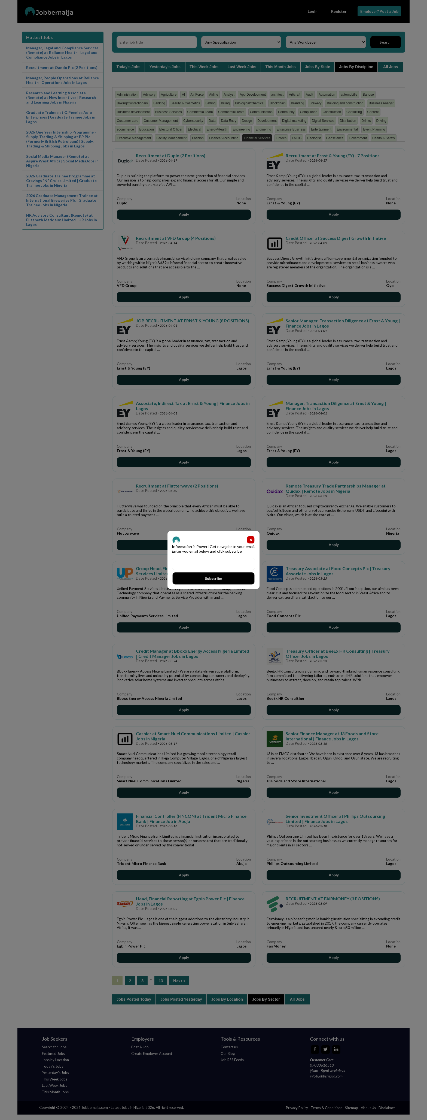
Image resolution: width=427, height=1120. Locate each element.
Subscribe (213, 578)
